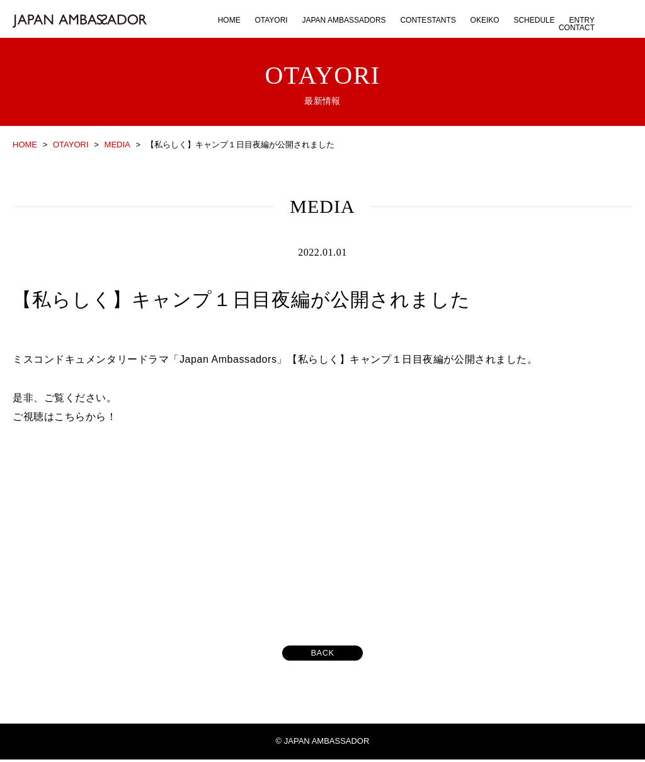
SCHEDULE (533, 20)
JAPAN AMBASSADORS (343, 20)
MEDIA (117, 144)
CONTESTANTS (427, 20)
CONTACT (577, 27)
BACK (322, 656)
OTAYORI (270, 20)
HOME (229, 20)
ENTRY (582, 20)
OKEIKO (485, 20)
